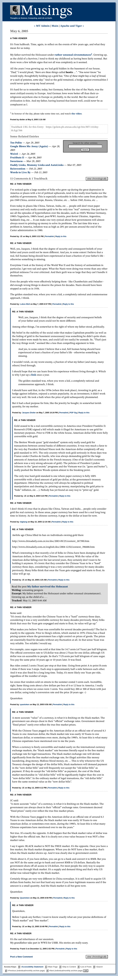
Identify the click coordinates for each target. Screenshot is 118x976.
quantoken (25, 704)
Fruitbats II (17, 157)
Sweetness (16, 161)
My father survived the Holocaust (47, 586)
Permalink (49, 236)
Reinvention (17, 169)
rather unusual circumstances (73, 55)
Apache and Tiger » (72, 26)
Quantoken (25, 898)
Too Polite (16, 142)
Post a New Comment (21, 956)
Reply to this (60, 236)
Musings (46, 11)
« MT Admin (42, 26)
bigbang (23, 522)
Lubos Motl (25, 304)
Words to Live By (20, 172)
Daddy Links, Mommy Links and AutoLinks (36, 165)
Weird (14, 154)
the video (76, 114)
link (33, 375)
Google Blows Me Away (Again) (29, 146)
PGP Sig (73, 413)
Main (55, 26)
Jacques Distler (29, 413)
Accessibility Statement (32, 967)
